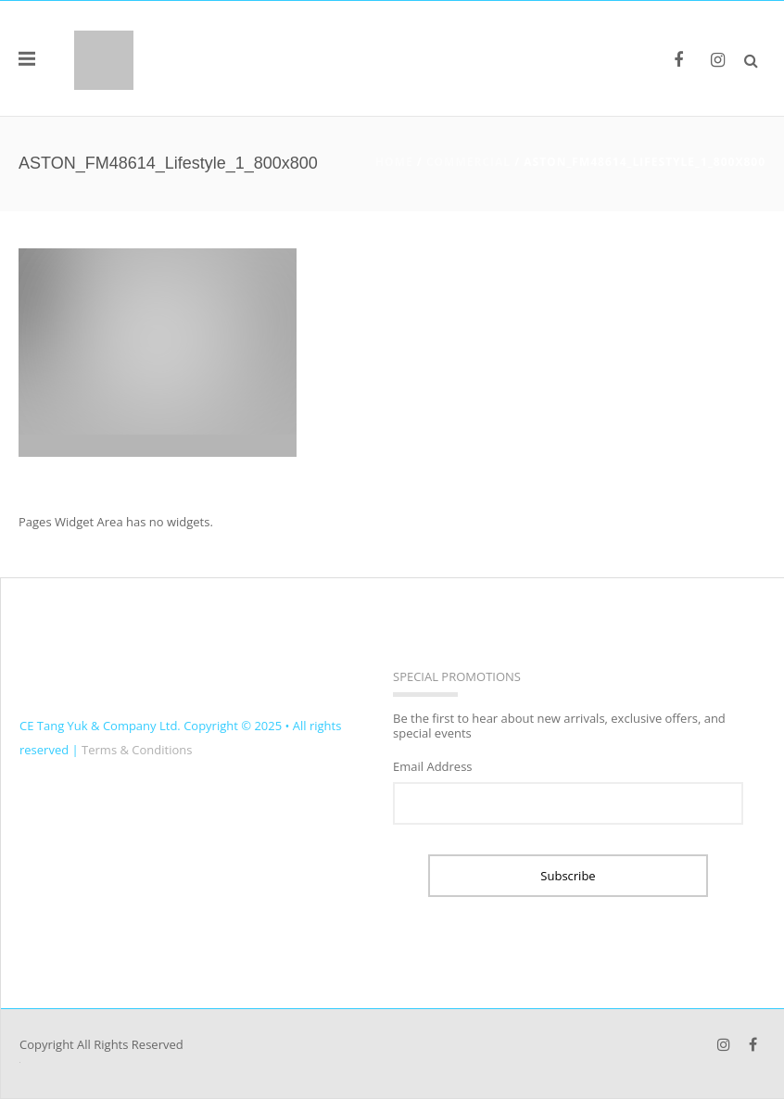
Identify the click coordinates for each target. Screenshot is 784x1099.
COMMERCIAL (468, 162)
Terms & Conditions (137, 749)
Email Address (433, 766)
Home (394, 162)
